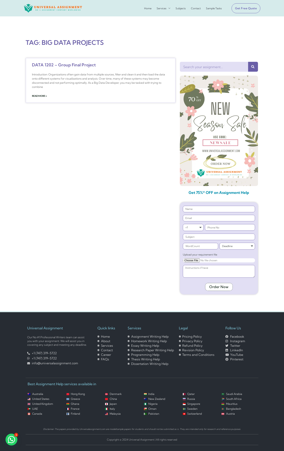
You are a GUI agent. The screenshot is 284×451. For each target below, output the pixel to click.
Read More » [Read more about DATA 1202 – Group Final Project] (39, 95)
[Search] (253, 67)
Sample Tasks (214, 8)
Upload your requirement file (200, 254)
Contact (196, 8)
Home (147, 8)
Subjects (181, 8)
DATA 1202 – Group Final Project (64, 64)
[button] (244, 8)
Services (161, 8)
